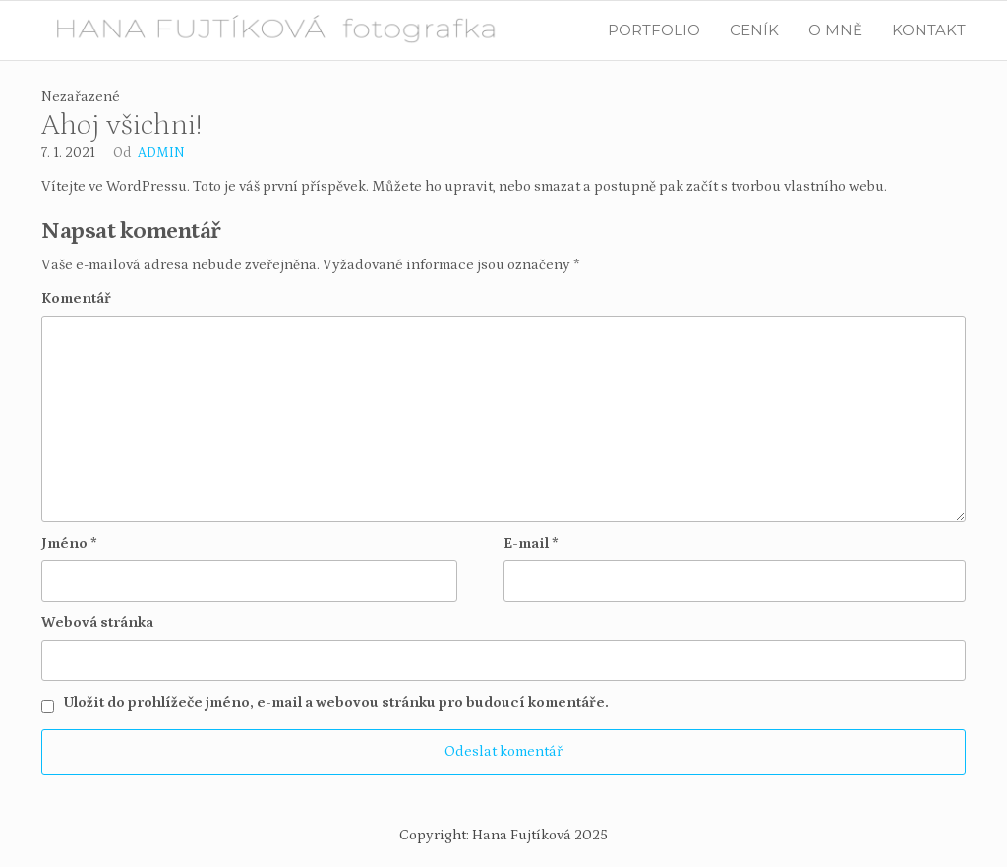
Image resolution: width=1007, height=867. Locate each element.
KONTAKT (929, 30)
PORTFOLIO (654, 30)
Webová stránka (97, 622)
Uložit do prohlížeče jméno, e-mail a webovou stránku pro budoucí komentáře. (336, 702)
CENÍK (754, 30)
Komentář (76, 298)
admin (161, 153)
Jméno (69, 543)
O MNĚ (835, 30)
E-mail (531, 543)
